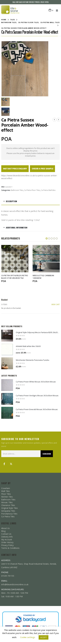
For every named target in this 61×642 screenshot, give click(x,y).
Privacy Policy (7, 545)
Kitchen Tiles (7, 496)
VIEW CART (55, 304)
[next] (58, 119)
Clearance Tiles (8, 505)
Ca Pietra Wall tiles (48, 190)
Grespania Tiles (8, 510)
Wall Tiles (5, 490)
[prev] (54, 119)
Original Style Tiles (9, 507)
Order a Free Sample (42, 168)
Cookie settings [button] (27, 637)
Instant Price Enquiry (15, 168)
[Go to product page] (7, 335)
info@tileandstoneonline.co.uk (14, 584)
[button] (58, 10)
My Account (6, 539)
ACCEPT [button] (43, 637)
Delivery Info (7, 536)
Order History (7, 542)
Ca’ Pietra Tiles (8, 516)
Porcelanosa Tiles (9, 513)
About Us (5, 528)
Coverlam (5, 488)
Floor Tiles (6, 493)
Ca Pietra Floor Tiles (32, 190)
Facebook (4, 463)
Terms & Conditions (10, 547)
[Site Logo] (10, 10)
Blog (3, 530)
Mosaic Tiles (7, 502)
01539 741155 (44, 2)
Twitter (11, 463)
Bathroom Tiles (17, 190)
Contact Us (6, 533)
